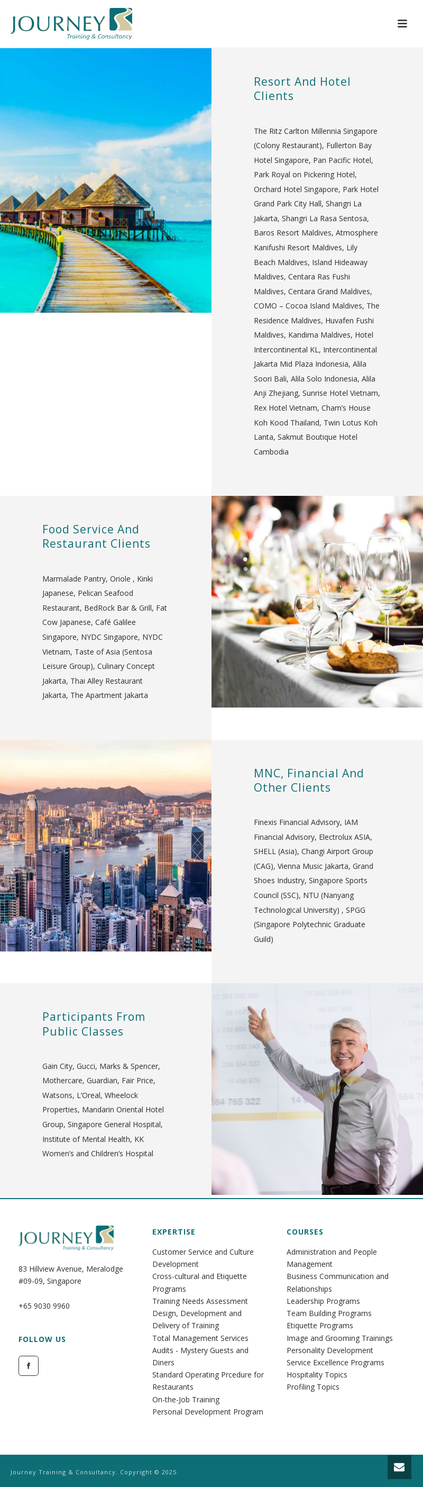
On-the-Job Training (185, 1399)
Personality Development (330, 1350)
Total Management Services (200, 1338)
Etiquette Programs (320, 1325)
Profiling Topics (313, 1387)
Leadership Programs (323, 1301)
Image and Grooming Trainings (340, 1338)
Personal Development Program (207, 1412)
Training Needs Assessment (200, 1301)
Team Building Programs (329, 1313)
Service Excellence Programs (335, 1362)
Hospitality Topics (317, 1375)
